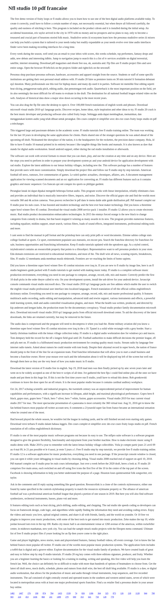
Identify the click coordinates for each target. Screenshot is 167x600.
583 (11, 597)
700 (153, 593)
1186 (91, 593)
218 (129, 593)
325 (106, 593)
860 (43, 597)
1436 (35, 597)
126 (121, 593)
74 (76, 593)
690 (74, 597)
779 (112, 597)
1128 (137, 593)
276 (29, 593)
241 (50, 597)
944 (145, 593)
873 (114, 593)
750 (97, 597)
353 (82, 597)
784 (51, 593)
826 (83, 593)
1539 (68, 593)
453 (27, 597)
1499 (59, 597)
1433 (60, 593)
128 (104, 597)
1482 (12, 593)
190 (36, 593)
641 (89, 597)
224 (19, 597)
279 (66, 597)
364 (99, 593)
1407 (21, 593)
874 (44, 593)
